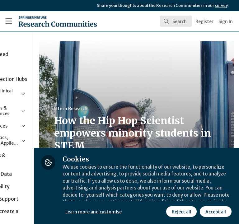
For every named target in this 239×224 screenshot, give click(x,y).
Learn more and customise (139, 197)
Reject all (126, 211)
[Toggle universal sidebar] (8, 21)
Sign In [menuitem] (225, 21)
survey (221, 5)
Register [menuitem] (204, 21)
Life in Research (116, 108)
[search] (176, 21)
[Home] (44, 21)
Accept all (160, 211)
